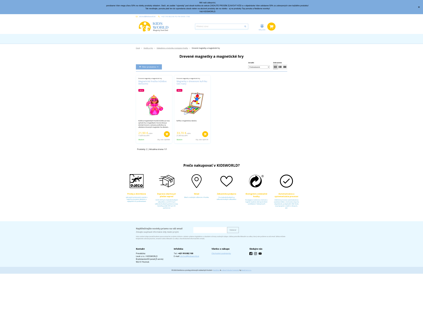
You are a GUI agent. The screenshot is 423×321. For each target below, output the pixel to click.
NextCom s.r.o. (247, 270)
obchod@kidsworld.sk (147, 16)
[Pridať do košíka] (167, 134)
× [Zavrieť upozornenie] (419, 7)
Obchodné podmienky (221, 253)
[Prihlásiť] (262, 27)
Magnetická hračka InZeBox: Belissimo (152, 82)
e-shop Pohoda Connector (230, 270)
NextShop (216, 270)
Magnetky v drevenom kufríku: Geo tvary (192, 82)
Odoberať (233, 230)
